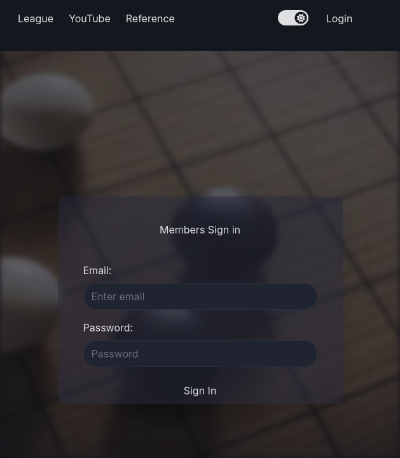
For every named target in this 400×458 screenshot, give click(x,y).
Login (339, 18)
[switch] (293, 17)
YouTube (90, 18)
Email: (97, 270)
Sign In (200, 390)
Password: (108, 327)
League (35, 18)
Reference (150, 18)
